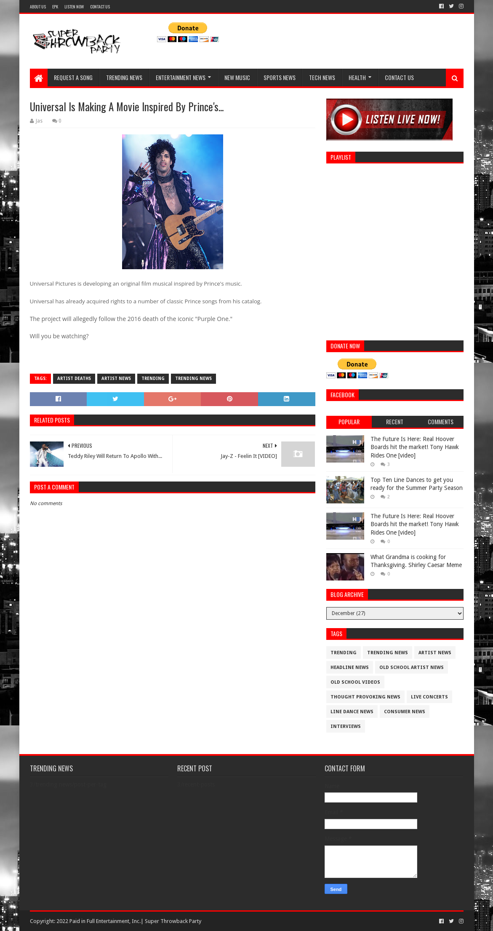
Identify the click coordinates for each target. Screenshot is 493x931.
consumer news (404, 711)
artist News (116, 378)
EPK (55, 6)
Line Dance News (351, 711)
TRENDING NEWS (124, 77)
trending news (193, 378)
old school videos (355, 682)
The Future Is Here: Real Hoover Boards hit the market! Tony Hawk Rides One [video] (414, 447)
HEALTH (357, 77)
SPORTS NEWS (280, 77)
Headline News (349, 667)
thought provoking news (365, 697)
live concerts (429, 697)
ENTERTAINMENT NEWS (180, 77)
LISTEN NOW (74, 6)
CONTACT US (100, 6)
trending (153, 378)
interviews (345, 726)
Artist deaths (74, 378)
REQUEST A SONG (73, 77)
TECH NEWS (322, 77)
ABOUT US (38, 6)
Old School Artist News (411, 667)
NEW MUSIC (237, 77)
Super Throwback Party (173, 921)
